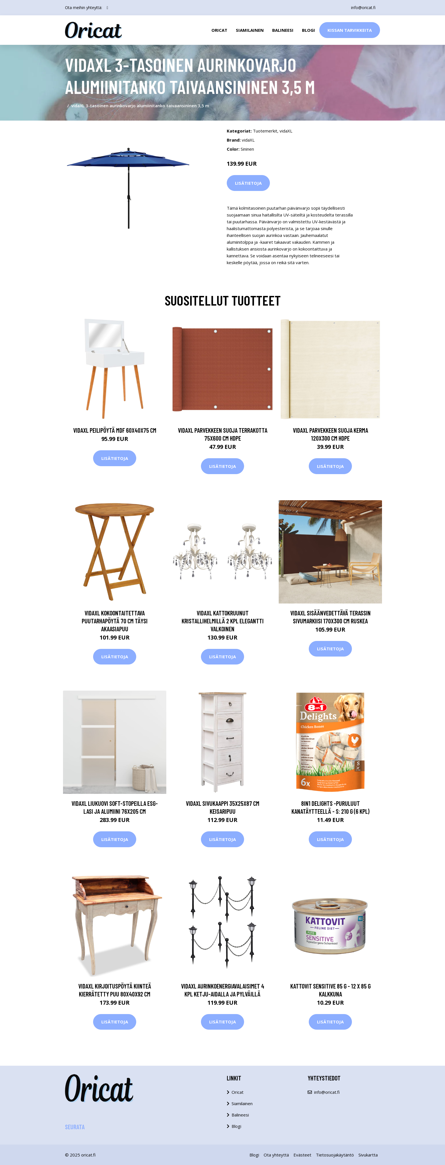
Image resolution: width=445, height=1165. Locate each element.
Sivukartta (368, 1155)
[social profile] (107, 7)
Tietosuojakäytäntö (335, 1155)
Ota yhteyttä (276, 1155)
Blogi (308, 30)
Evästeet (302, 1155)
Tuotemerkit (265, 131)
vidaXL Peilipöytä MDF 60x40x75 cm (114, 430)
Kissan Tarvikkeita (350, 30)
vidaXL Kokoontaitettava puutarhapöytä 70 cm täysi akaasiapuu (115, 620)
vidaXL (286, 131)
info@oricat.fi (363, 7)
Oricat (219, 30)
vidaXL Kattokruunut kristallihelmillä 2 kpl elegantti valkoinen (223, 620)
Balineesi (282, 30)
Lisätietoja (248, 183)
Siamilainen (250, 30)
